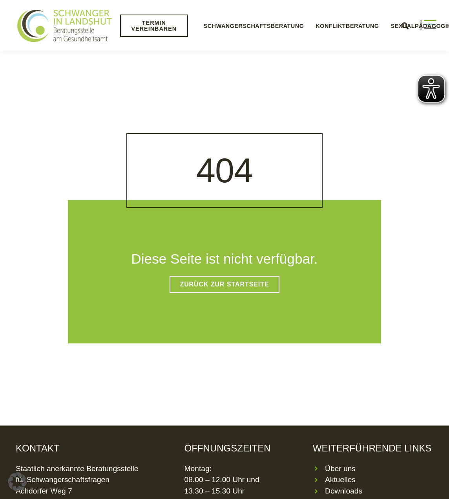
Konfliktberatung (347, 26)
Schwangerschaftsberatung (254, 26)
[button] (17, 481)
